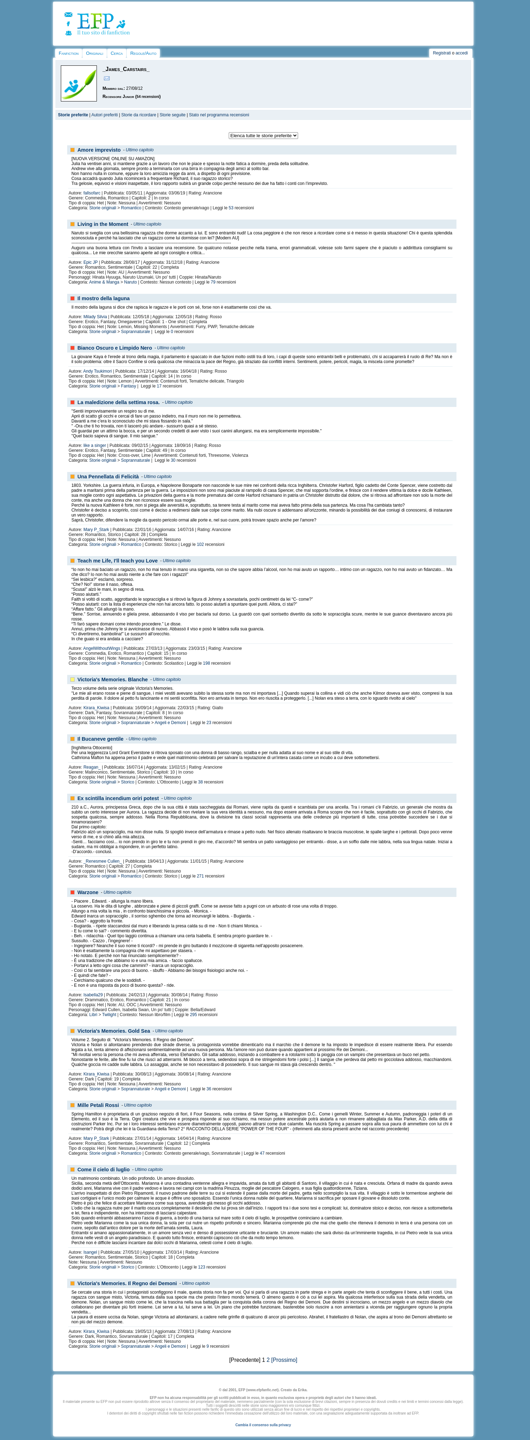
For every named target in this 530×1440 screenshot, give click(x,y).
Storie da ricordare (138, 114)
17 (159, 386)
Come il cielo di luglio (103, 1169)
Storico (127, 782)
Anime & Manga (104, 282)
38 (200, 782)
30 (173, 460)
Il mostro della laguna (103, 298)
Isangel (90, 1252)
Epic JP (90, 262)
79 (213, 282)
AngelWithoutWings (101, 648)
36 (208, 1088)
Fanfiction (68, 53)
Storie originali (102, 207)
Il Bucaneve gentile (100, 739)
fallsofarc (91, 193)
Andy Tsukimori (97, 371)
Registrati (442, 53)
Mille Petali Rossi (98, 1105)
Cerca (117, 53)
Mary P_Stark (96, 529)
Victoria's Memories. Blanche (112, 679)
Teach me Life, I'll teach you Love (117, 561)
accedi (461, 53)
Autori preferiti (104, 114)
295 (193, 1014)
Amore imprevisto (99, 150)
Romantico (131, 207)
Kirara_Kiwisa (96, 707)
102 (200, 544)
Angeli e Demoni (170, 722)
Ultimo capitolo (140, 149)
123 (201, 1267)
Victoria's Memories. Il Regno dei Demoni (127, 1283)
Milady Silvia (95, 316)
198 (206, 663)
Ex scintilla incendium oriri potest (118, 798)
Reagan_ (92, 767)
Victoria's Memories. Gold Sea (113, 1031)
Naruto (130, 282)
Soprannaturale (135, 331)
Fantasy (128, 386)
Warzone (87, 892)
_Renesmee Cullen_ (102, 861)
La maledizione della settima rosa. (118, 402)
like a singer (94, 445)
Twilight (109, 1014)
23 (208, 722)
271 (200, 876)
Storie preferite (73, 114)
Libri (93, 1014)
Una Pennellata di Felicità (108, 476)
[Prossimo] (284, 1360)
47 (262, 1153)
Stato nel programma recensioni (219, 114)
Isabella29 (93, 994)
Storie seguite (172, 114)
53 (231, 207)
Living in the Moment (102, 224)
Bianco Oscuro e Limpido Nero (114, 348)
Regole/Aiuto (143, 53)
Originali (94, 53)
